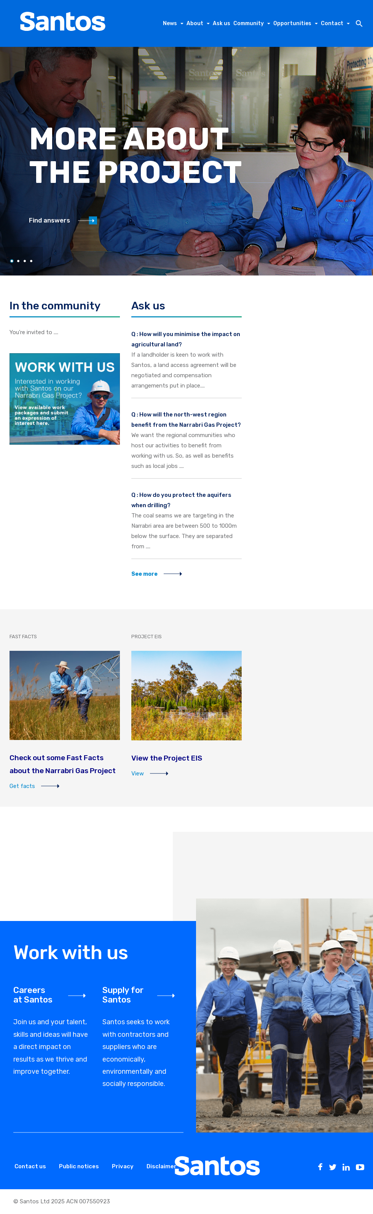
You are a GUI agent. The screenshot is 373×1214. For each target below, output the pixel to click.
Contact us (30, 1166)
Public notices (79, 1166)
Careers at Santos (33, 995)
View (150, 773)
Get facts (35, 786)
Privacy (123, 1166)
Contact (332, 23)
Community (248, 23)
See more (157, 574)
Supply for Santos (122, 995)
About (194, 23)
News (170, 23)
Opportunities (292, 23)
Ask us (221, 23)
